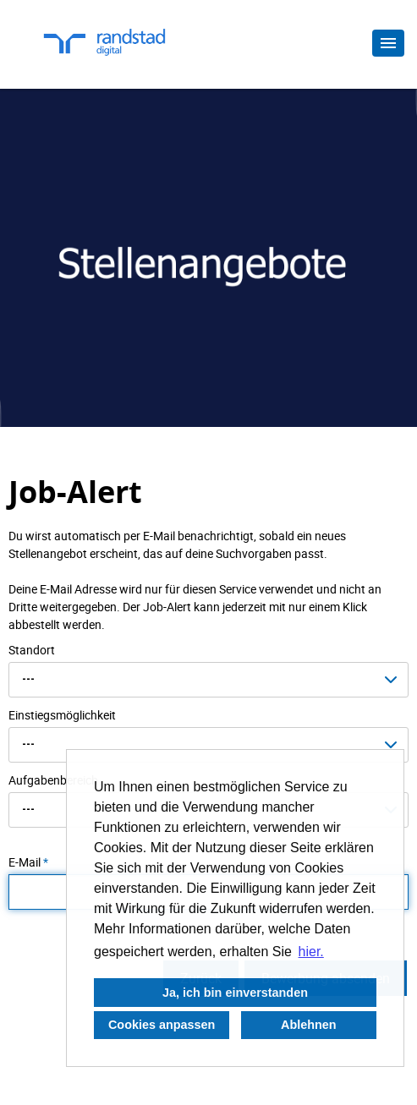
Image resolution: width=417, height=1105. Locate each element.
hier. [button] (311, 951)
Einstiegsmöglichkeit (62, 715)
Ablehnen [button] (309, 1024)
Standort (31, 650)
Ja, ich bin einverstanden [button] (235, 992)
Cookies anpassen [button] (161, 1024)
